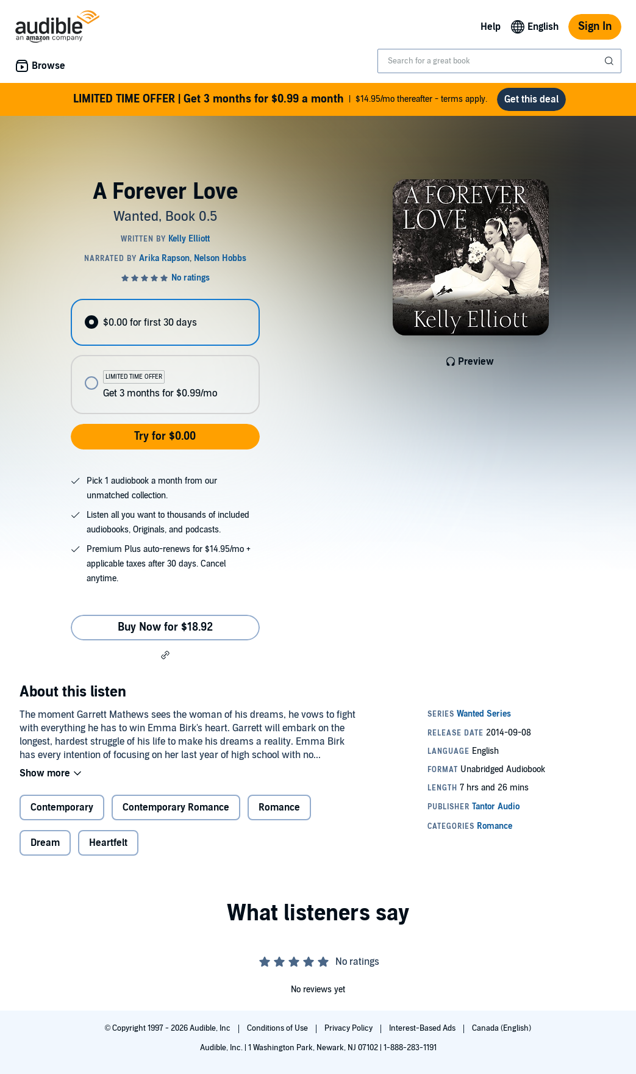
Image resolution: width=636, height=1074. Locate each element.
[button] (165, 655)
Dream (45, 843)
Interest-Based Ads (423, 1028)
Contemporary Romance (176, 807)
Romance (279, 807)
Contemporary (61, 807)
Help (491, 27)
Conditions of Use (278, 1028)
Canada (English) (501, 1028)
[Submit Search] (610, 61)
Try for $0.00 (165, 436)
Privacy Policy (349, 1028)
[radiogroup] (165, 356)
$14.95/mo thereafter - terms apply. (280, 99)
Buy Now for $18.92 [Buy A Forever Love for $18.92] (165, 627)
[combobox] (499, 61)
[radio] (165, 322)
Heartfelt (108, 843)
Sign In (595, 26)
